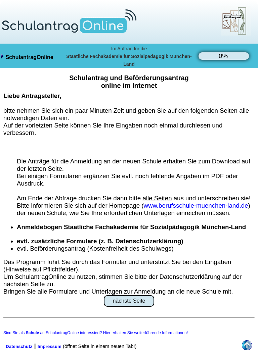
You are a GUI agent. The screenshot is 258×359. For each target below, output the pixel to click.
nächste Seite (129, 301)
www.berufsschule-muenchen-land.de (195, 205)
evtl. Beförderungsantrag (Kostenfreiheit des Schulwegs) (95, 248)
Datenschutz (19, 346)
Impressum (49, 346)
